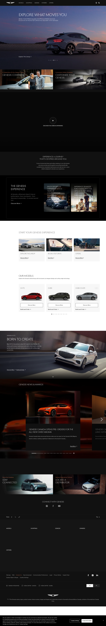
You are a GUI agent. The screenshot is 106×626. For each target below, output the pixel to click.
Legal (50, 608)
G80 (7, 556)
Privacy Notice (57, 608)
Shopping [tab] (29, 3)
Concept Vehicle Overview (13, 571)
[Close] (103, 620)
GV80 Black (9, 538)
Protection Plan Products (37, 538)
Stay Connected (27, 608)
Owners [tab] (44, 3)
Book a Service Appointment (87, 541)
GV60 (7, 547)
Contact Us (19, 608)
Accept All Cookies (87, 620)
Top (97, 517)
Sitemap (8, 608)
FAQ (13, 608)
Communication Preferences (40, 608)
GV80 (7, 535)
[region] (53, 620)
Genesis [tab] (37, 3)
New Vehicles (34, 531)
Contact (33, 541)
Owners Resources (84, 535)
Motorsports (58, 541)
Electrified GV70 (10, 568)
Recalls (81, 544)
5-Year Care (83, 531)
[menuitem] (11, 517)
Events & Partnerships (60, 538)
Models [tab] (21, 3)
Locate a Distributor (96, 3)
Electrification (58, 535)
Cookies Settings (24, 610)
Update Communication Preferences (89, 547)
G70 (7, 550)
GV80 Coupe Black (11, 544)
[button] (48, 60)
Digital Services (83, 538)
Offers (51, 3)
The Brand (57, 531)
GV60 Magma (9, 574)
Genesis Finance (35, 544)
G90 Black (8, 565)
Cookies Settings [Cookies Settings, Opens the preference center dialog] (75, 620)
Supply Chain (66, 608)
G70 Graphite (9, 553)
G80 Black (8, 559)
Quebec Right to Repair (12, 610)
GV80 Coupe (9, 541)
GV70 (7, 531)
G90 (7, 562)
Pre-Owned (34, 535)
